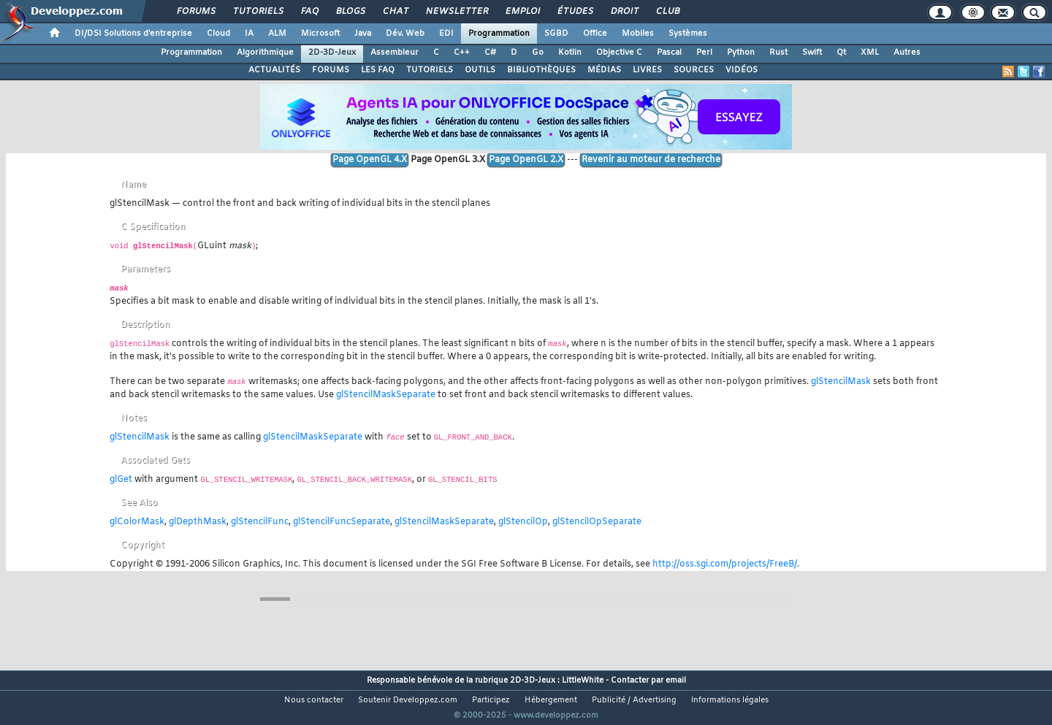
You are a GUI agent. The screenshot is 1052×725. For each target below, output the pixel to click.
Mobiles (638, 33)
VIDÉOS (741, 70)
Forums (195, 12)
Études (574, 12)
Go (538, 52)
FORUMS (330, 70)
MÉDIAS (604, 70)
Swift (812, 52)
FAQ (309, 12)
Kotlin (570, 52)
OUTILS (480, 70)
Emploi (522, 12)
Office (595, 33)
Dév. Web (405, 33)
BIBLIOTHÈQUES (541, 70)
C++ (462, 52)
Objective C (619, 52)
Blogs (350, 12)
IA (249, 33)
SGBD (556, 33)
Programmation (499, 33)
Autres (906, 52)
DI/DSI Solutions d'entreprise (133, 33)
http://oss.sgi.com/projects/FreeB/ (724, 564)
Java (362, 33)
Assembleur (394, 52)
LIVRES (647, 70)
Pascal (669, 52)
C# (490, 52)
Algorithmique (265, 52)
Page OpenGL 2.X (526, 160)
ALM (277, 33)
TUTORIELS (429, 70)
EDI (446, 33)
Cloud (218, 33)
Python (741, 52)
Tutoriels (257, 12)
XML (870, 52)
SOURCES (694, 70)
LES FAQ (377, 70)
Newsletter (456, 12)
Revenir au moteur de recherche (651, 160)
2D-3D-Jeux (332, 52)
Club (667, 12)
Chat (395, 12)
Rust (778, 52)
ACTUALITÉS (274, 70)
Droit (624, 12)
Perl (704, 52)
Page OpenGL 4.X (369, 160)
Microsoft (320, 33)
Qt (841, 52)
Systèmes (687, 33)
